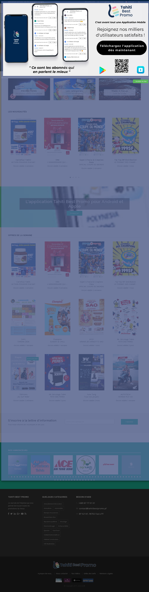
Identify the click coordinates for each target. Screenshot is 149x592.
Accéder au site (141, 81)
